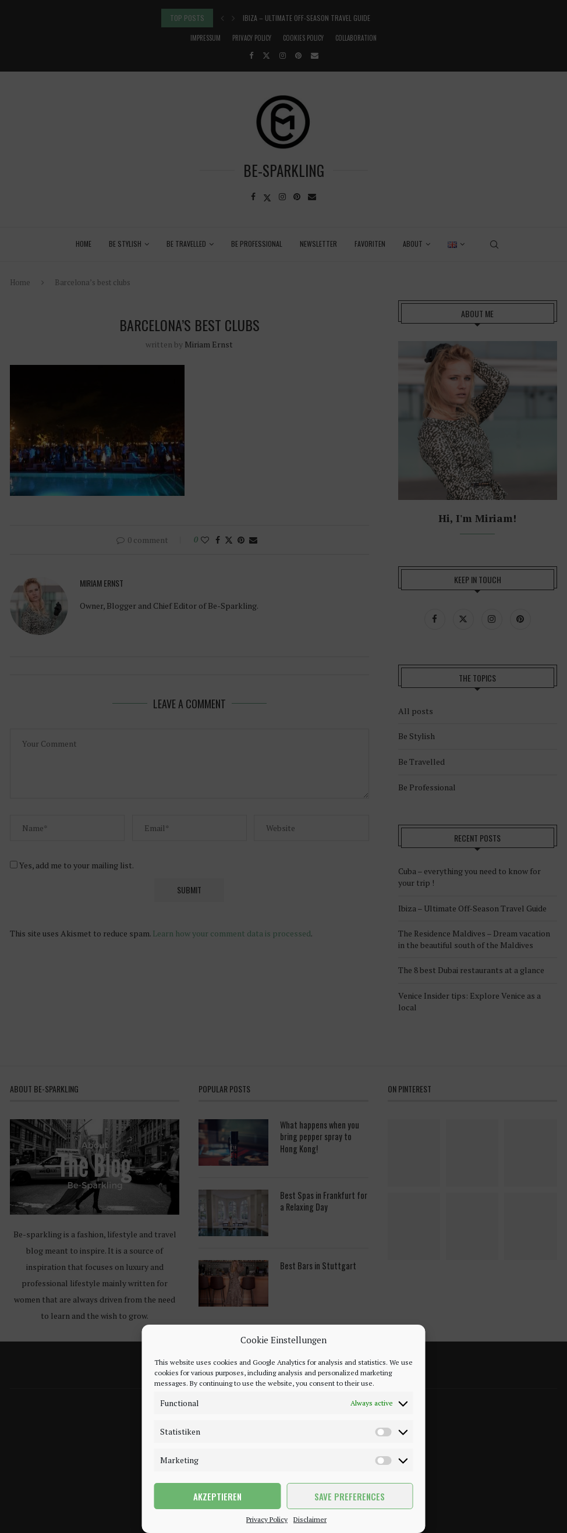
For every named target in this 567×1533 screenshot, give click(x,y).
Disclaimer (310, 1519)
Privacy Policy (267, 1519)
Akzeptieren (217, 1496)
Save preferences (349, 1496)
